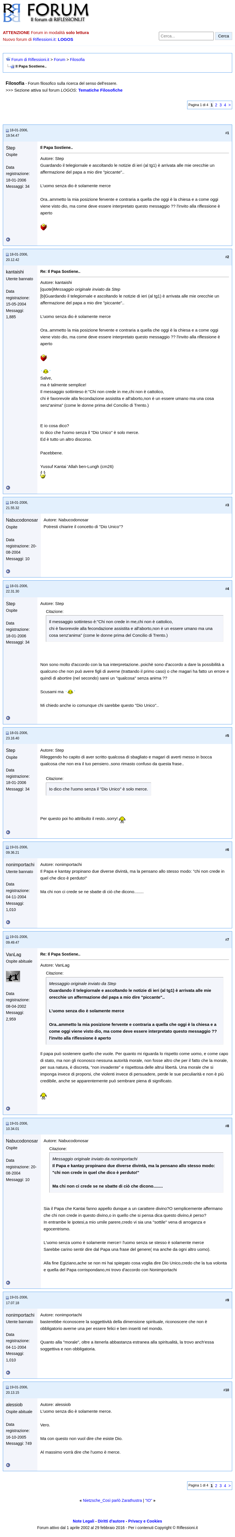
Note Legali (83, 1521)
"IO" (148, 1500)
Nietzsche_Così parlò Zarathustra (112, 1500)
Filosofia (77, 59)
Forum (59, 59)
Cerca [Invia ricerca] (223, 36)
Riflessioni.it (44, 39)
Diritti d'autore (111, 1521)
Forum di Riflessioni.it (30, 59)
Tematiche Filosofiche (100, 90)
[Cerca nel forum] (186, 36)
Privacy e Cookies (145, 1521)
